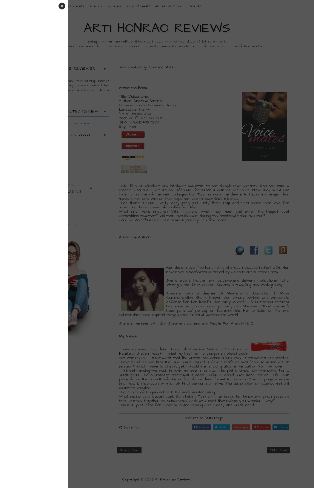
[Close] (61, 6)
